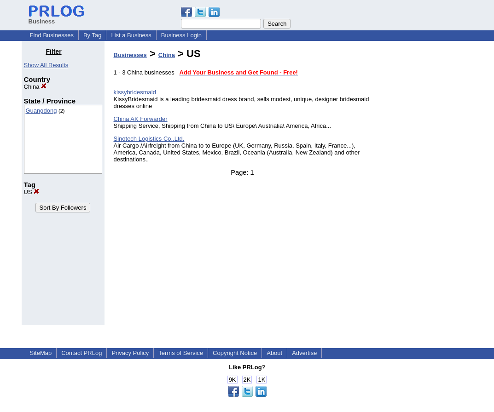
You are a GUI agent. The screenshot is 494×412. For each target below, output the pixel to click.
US (32, 192)
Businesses (130, 55)
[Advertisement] (425, 186)
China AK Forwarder (141, 118)
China (35, 86)
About (274, 352)
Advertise (304, 352)
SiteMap (41, 352)
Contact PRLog (81, 352)
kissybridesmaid (135, 92)
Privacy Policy (130, 352)
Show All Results (46, 65)
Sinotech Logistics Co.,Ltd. (149, 138)
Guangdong (41, 110)
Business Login (181, 35)
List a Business (131, 35)
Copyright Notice (235, 352)
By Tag (92, 35)
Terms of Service (180, 352)
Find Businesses (52, 35)
